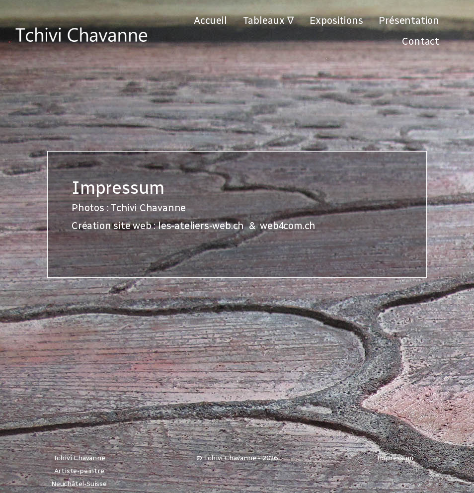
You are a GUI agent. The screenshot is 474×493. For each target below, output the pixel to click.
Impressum (395, 458)
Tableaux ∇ (268, 20)
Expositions (336, 20)
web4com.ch (288, 226)
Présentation (409, 20)
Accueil (210, 20)
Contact (420, 41)
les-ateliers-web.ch (201, 226)
